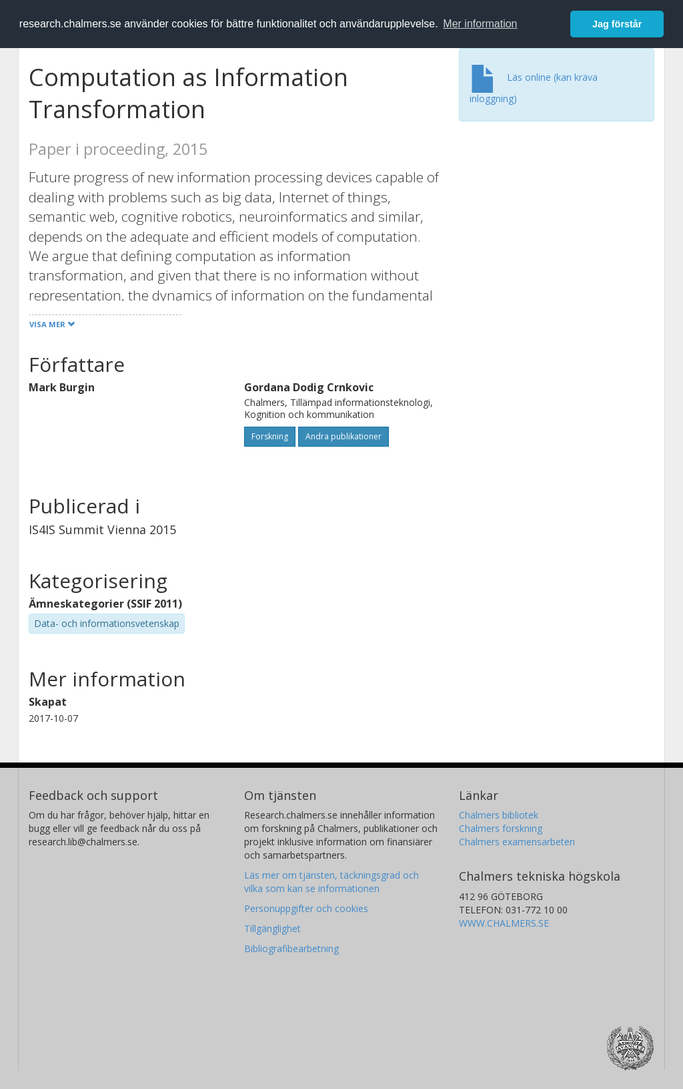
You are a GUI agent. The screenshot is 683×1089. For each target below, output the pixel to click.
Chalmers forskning (500, 828)
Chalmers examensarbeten (517, 841)
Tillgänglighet (272, 928)
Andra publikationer (343, 436)
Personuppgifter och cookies (306, 908)
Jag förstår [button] (617, 24)
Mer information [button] (480, 23)
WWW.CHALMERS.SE (504, 923)
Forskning (269, 436)
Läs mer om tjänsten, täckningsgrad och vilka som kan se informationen (331, 882)
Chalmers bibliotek (498, 815)
